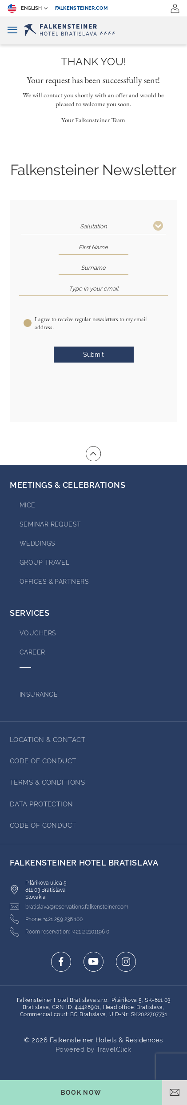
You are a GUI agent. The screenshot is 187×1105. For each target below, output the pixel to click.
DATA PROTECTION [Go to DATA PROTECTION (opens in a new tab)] (41, 804)
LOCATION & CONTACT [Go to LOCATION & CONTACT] (47, 740)
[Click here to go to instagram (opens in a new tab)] (126, 962)
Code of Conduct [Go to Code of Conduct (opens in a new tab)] (43, 761)
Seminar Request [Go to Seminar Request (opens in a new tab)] (50, 524)
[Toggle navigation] (12, 30)
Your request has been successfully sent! (93, 80)
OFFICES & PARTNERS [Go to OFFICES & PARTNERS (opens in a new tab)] (54, 581)
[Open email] (174, 1092)
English (25, 8)
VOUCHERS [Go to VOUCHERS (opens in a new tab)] (38, 633)
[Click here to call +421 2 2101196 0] (59, 932)
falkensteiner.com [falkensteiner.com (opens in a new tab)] (81, 8)
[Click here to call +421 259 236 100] (46, 919)
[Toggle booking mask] (81, 1092)
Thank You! (93, 62)
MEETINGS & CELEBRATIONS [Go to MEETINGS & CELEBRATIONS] (67, 485)
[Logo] (93, 30)
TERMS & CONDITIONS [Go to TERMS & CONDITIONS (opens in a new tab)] (47, 782)
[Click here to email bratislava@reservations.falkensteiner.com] (69, 906)
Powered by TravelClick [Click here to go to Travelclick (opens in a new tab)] (93, 1049)
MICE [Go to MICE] (28, 505)
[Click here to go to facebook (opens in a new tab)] (61, 962)
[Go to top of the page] (93, 453)
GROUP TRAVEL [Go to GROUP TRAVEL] (44, 562)
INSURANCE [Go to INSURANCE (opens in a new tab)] (39, 694)
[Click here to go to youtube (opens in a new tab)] (93, 962)
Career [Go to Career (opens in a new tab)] (32, 652)
